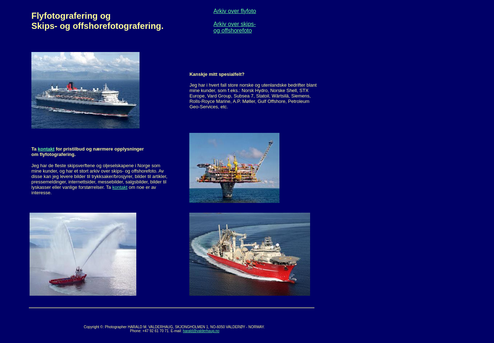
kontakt (46, 149)
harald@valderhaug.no (201, 331)
